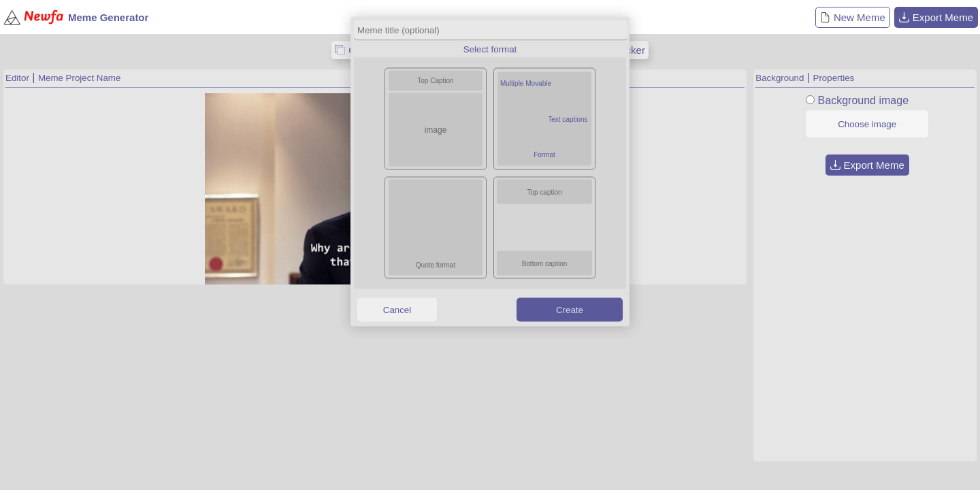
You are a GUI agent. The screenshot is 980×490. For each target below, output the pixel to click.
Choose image (867, 124)
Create (569, 309)
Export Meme (936, 17)
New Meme (852, 17)
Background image (863, 100)
